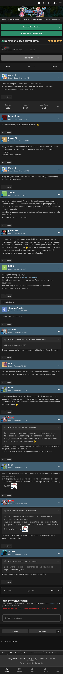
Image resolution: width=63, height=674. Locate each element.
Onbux (35, 277)
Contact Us (43, 659)
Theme (22, 659)
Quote (8, 97)
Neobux (25, 277)
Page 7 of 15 (31, 66)
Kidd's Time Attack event (31, 34)
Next (54, 66)
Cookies (52, 659)
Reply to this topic (31, 58)
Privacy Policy (32, 659)
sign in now (54, 603)
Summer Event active (31, 27)
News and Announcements (24, 50)
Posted (18, 78)
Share (15, 631)
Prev (8, 66)
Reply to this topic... (13, 618)
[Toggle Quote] (5, 340)
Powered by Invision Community (31, 663)
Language (12, 659)
